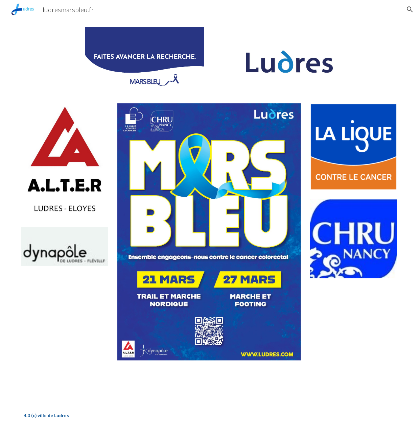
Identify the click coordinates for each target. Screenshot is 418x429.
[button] (410, 9)
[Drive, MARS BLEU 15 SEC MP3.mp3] (209, 382)
